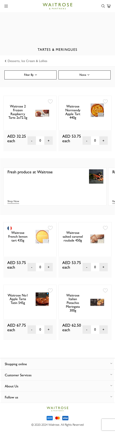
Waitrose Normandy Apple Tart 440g (72, 112)
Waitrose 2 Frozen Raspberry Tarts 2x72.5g (17, 112)
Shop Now (13, 201)
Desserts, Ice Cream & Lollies (26, 61)
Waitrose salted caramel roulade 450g (73, 236)
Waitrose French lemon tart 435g (18, 236)
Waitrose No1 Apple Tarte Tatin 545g (18, 299)
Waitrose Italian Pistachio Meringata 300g (73, 302)
